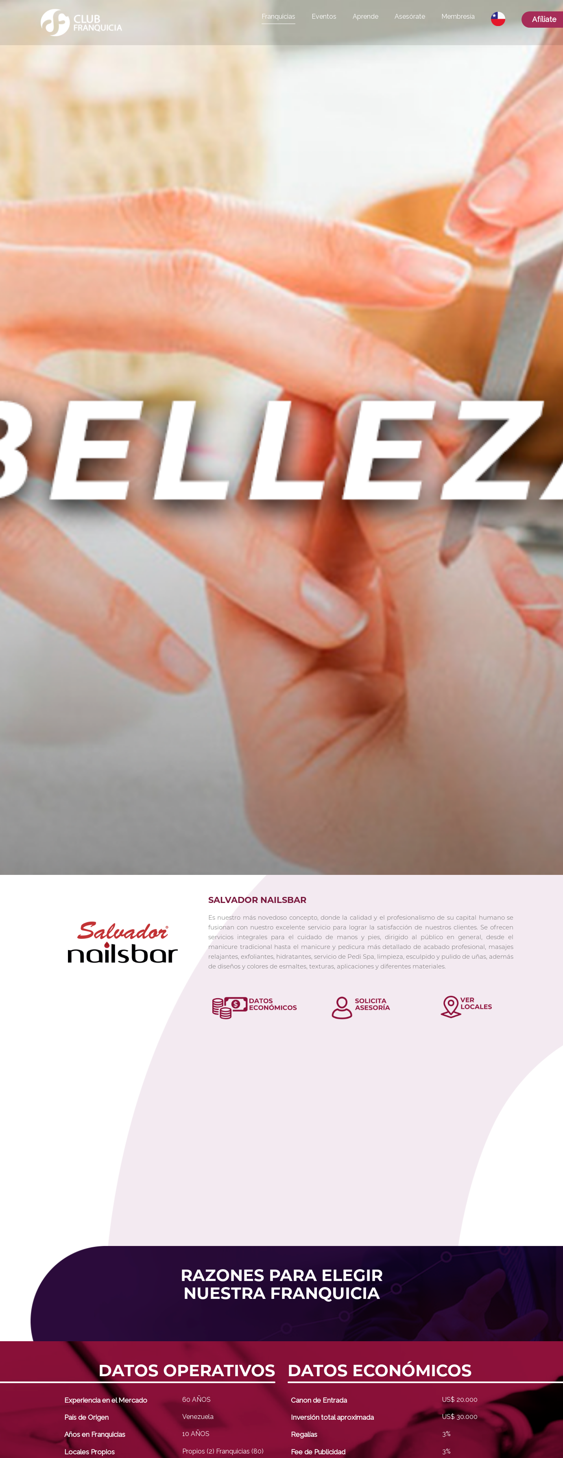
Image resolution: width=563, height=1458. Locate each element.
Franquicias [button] (278, 16)
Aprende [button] (365, 16)
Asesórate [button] (410, 16)
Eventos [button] (324, 16)
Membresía (458, 16)
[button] (498, 19)
